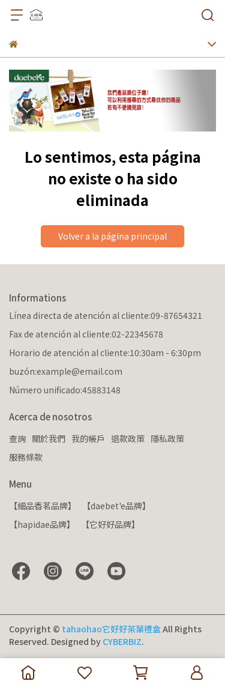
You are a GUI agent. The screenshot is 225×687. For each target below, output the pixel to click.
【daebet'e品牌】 (116, 506)
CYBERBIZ (122, 641)
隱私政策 (167, 438)
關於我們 (48, 438)
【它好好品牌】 (110, 524)
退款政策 (128, 438)
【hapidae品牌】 (42, 524)
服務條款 (26, 457)
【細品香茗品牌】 (42, 506)
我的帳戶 (88, 438)
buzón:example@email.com (65, 371)
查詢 (17, 438)
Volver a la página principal (112, 236)
